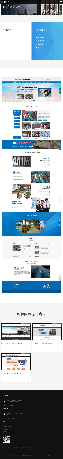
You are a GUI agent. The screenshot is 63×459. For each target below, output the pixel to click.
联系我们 (5, 429)
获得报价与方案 (7, 426)
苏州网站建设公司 (15, 447)
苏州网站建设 (6, 447)
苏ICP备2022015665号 (41, 455)
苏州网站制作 (24, 447)
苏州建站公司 (33, 447)
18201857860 (10, 418)
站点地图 (49, 455)
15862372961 (10, 405)
